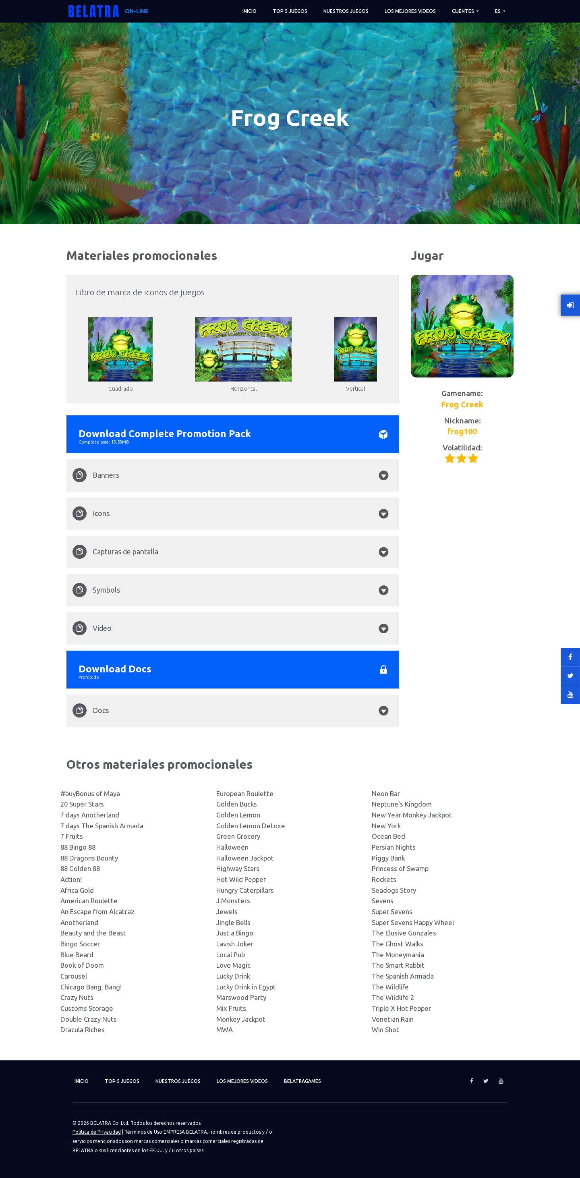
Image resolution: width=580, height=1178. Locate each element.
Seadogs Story (394, 890)
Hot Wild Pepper (241, 879)
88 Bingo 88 (77, 847)
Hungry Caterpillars (245, 890)
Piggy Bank (388, 858)
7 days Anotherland (89, 815)
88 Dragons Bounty (89, 858)
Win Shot (385, 1029)
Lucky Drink (233, 976)
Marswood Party (241, 997)
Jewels (227, 911)
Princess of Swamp (400, 868)
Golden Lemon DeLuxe (250, 826)
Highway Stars (237, 868)
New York (386, 826)
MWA (224, 1029)
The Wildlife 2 (393, 997)
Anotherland (79, 922)
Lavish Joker (234, 944)
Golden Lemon (238, 815)
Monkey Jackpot (240, 1019)
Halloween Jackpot (245, 858)
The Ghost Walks (397, 944)
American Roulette (89, 900)
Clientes (463, 11)
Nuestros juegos (346, 11)
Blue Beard (76, 954)
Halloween (232, 847)
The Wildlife (390, 987)
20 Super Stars (82, 804)
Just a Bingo (234, 933)
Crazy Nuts (76, 997)
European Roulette (244, 793)
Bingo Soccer (80, 944)
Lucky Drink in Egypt (246, 987)
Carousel (73, 976)
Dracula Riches (82, 1029)
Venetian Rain (393, 1019)
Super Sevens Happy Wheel (413, 922)
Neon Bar (386, 793)
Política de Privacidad (96, 1131)
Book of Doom (82, 965)
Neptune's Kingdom (402, 804)
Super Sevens (392, 911)
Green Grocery (238, 836)
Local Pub (230, 954)
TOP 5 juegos (290, 11)
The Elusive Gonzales (404, 933)
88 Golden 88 (80, 868)
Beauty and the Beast (93, 933)
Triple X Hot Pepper (401, 1008)
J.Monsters (233, 900)
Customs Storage (86, 1008)
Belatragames (302, 1081)
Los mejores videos (410, 11)
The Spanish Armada (403, 976)
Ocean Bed (388, 836)
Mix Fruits (231, 1008)
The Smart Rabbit (398, 965)
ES (498, 11)
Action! (71, 879)
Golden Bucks (236, 804)
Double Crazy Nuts (88, 1019)
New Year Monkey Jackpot (412, 815)
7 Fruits (71, 836)
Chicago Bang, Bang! (91, 987)
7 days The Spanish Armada (101, 826)
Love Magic (233, 965)
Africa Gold (77, 890)
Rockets (384, 879)
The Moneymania (398, 954)
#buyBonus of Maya (90, 793)
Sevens (383, 900)
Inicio (249, 11)
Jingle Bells (233, 922)
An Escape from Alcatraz (97, 911)
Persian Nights (394, 847)
